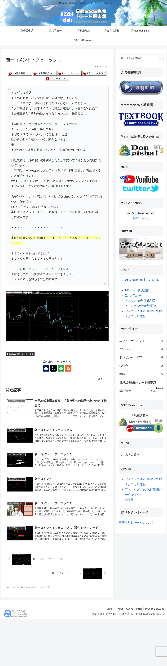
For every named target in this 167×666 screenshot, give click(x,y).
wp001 (129, 608)
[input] (141, 58)
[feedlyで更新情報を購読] (61, 368)
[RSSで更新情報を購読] (68, 368)
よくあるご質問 (129, 454)
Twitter (119, 608)
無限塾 (129, 499)
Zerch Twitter (133, 295)
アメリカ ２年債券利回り (141, 305)
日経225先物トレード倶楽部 (20, 354)
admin (110, 608)
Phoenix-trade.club (154, 608)
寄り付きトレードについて (136, 522)
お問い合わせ (141, 218)
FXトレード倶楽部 (137, 290)
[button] (160, 58)
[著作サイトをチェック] (46, 368)
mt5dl (139, 608)
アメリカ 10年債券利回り (141, 300)
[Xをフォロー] (53, 368)
